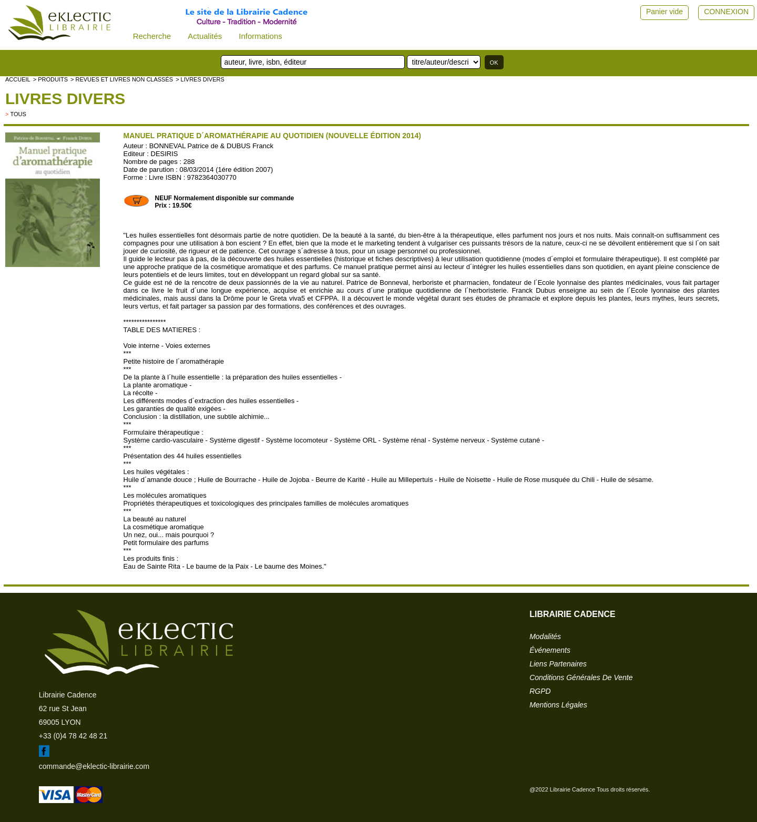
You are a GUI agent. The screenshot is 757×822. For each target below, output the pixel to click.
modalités (545, 636)
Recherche (152, 36)
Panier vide (664, 11)
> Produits (50, 79)
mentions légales (558, 705)
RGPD (539, 691)
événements (549, 650)
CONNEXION (726, 11)
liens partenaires (558, 664)
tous (18, 114)
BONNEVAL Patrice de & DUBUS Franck (211, 146)
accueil (17, 79)
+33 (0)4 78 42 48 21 (73, 736)
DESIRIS (164, 154)
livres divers (65, 98)
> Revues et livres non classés (121, 79)
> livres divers (200, 79)
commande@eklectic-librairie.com (94, 766)
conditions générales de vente (580, 677)
